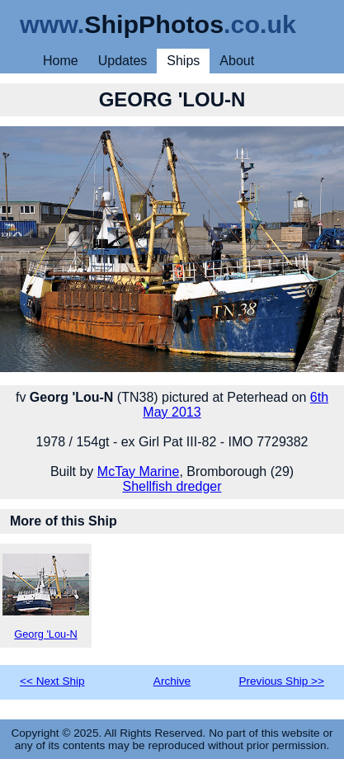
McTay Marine (138, 471)
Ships (183, 61)
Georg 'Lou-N (45, 597)
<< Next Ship (52, 681)
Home (60, 61)
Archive (172, 681)
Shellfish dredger (171, 486)
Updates (123, 61)
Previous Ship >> (281, 681)
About (236, 61)
